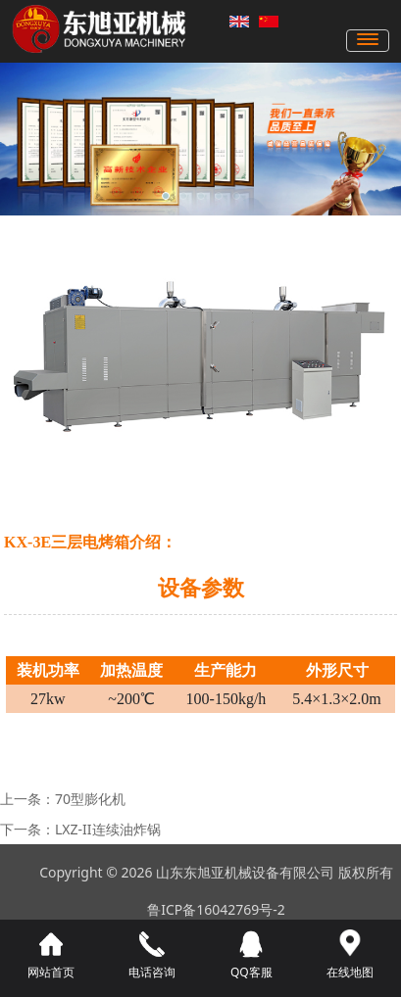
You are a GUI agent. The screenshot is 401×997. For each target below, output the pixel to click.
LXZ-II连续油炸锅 (108, 829)
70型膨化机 (90, 798)
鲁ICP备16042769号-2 (216, 909)
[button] (166, 196)
